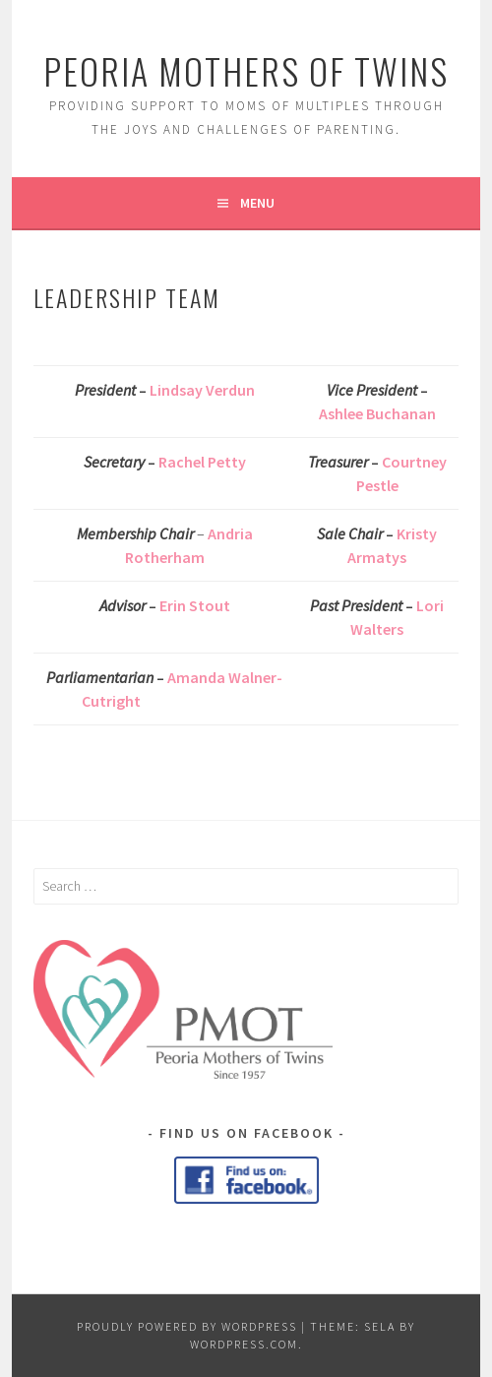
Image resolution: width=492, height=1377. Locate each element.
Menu (257, 203)
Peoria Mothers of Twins (246, 70)
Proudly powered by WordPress (187, 1326)
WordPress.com (244, 1344)
